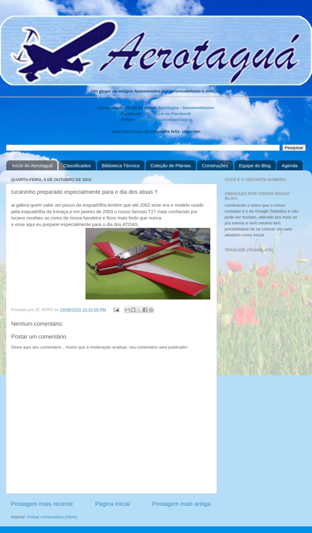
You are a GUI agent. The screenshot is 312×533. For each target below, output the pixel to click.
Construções (215, 165)
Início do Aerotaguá (32, 165)
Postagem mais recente (42, 503)
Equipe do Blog (255, 165)
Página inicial (112, 503)
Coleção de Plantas (170, 165)
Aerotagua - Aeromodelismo (186, 107)
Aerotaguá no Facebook (167, 113)
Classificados (77, 165)
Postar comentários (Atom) (52, 517)
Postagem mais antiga (181, 503)
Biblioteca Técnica (120, 165)
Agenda (289, 165)
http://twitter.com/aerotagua (164, 119)
